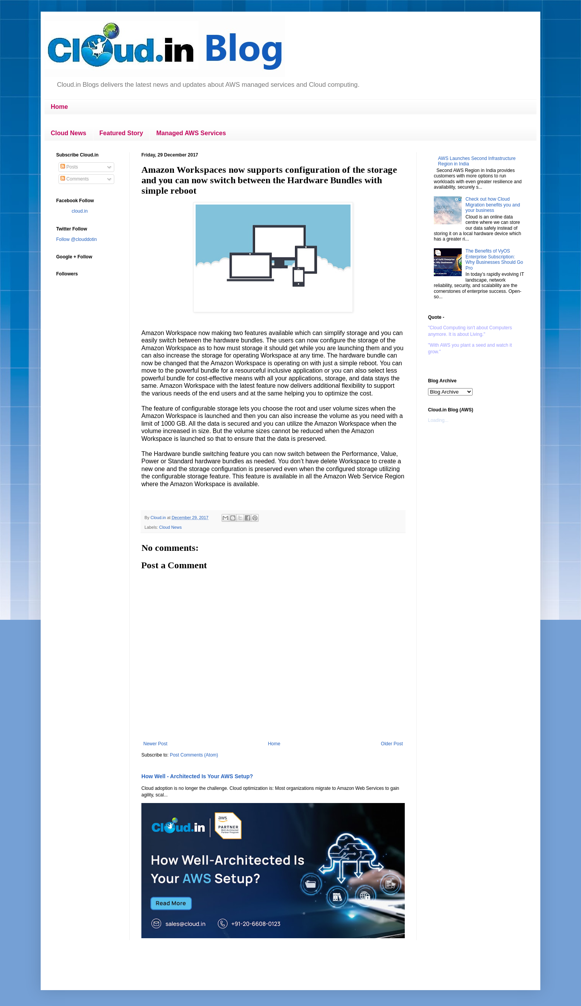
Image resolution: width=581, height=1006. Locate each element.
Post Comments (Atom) (194, 755)
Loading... (438, 420)
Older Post (392, 743)
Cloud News (68, 133)
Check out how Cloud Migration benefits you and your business (493, 204)
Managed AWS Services (191, 133)
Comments (74, 179)
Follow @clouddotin (76, 239)
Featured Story (121, 133)
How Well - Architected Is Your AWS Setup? (197, 776)
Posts (69, 167)
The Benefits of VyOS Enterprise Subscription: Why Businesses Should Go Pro (494, 259)
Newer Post (155, 743)
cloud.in (80, 211)
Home (59, 106)
